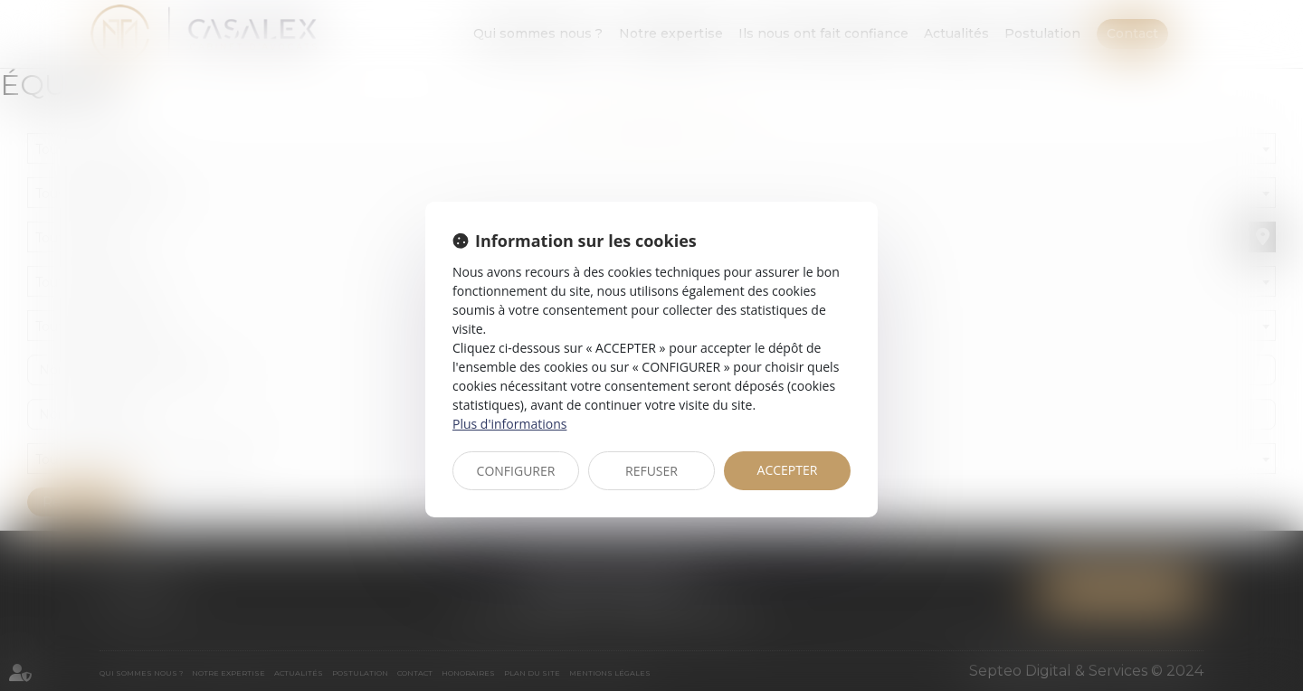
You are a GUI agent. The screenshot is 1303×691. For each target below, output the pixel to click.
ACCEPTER (787, 469)
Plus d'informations (509, 423)
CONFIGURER (516, 470)
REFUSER (651, 470)
